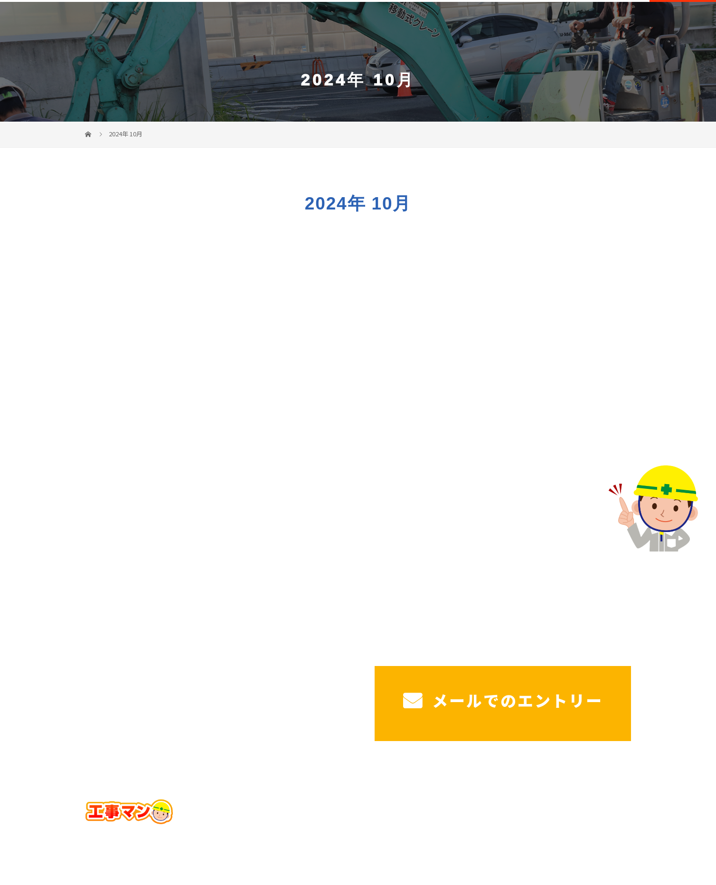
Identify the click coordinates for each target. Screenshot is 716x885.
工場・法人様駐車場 (465, 23)
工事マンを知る (617, 23)
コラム (612, 828)
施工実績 (565, 23)
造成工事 (524, 23)
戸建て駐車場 (397, 23)
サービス (349, 23)
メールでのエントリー (503, 700)
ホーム (312, 23)
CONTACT (683, 25)
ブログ (572, 828)
